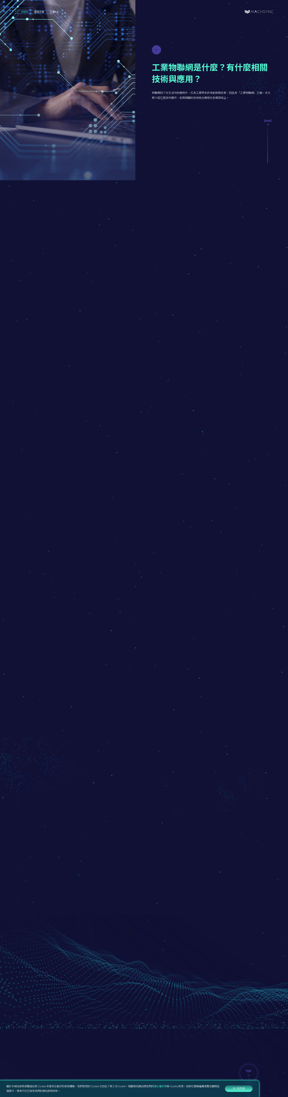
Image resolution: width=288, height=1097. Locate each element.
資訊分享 (39, 11)
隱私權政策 (160, 1086)
